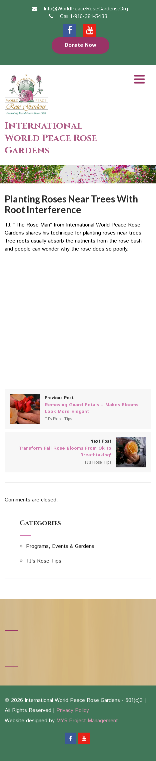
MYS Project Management (87, 721)
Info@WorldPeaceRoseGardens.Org (86, 9)
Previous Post (78, 405)
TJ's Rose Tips (43, 561)
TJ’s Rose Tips (58, 419)
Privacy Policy (72, 710)
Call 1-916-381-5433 (83, 16)
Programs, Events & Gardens (60, 546)
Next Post (78, 448)
